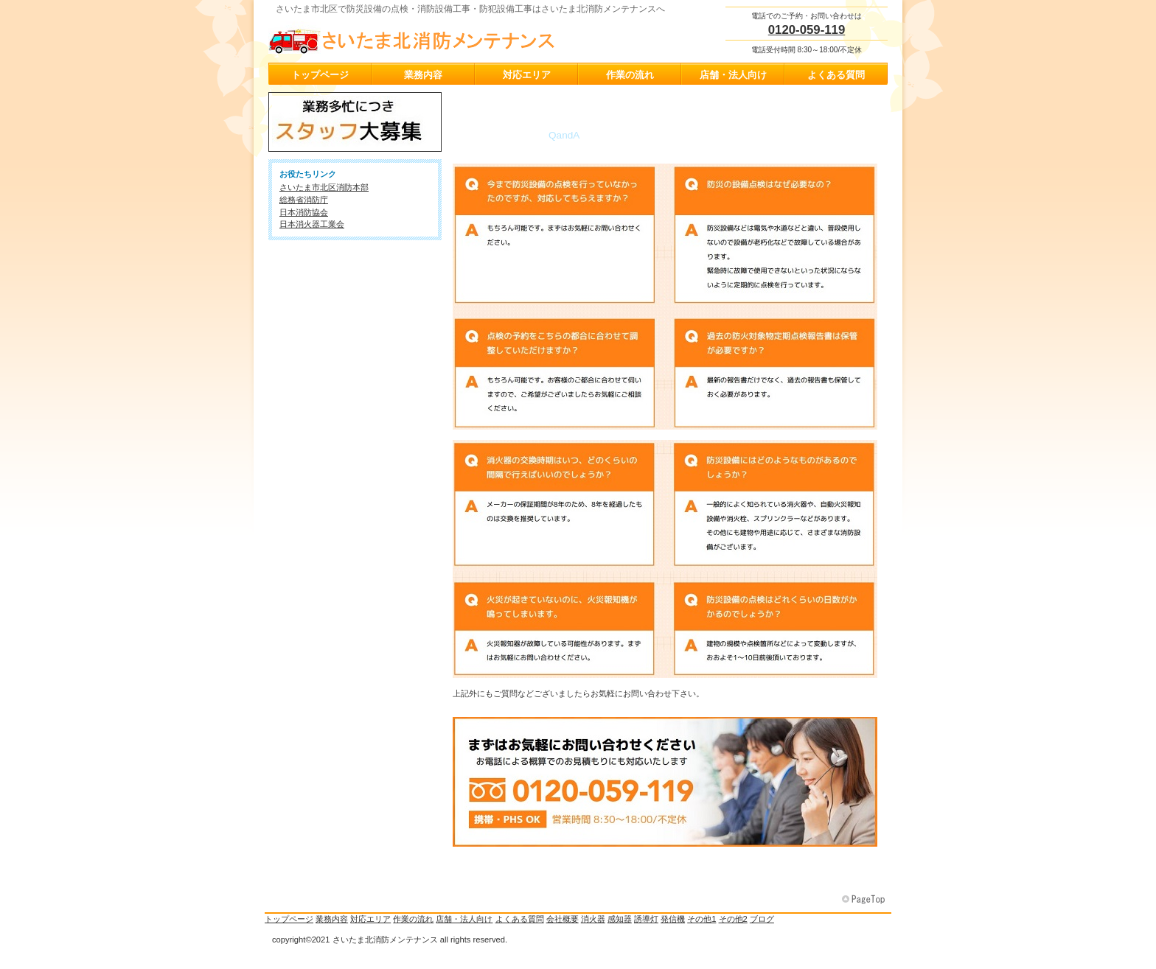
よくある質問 (519, 918)
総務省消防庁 (303, 199)
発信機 (673, 918)
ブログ (762, 918)
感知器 (619, 918)
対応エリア (370, 918)
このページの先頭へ (865, 900)
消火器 (593, 918)
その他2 (733, 918)
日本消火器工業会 (311, 224)
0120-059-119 (807, 30)
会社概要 (562, 918)
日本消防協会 (303, 212)
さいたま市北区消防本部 (324, 187)
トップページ (289, 918)
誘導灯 (646, 918)
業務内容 (332, 918)
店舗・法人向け (464, 918)
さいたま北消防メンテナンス (415, 37)
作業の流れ (413, 918)
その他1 (701, 918)
